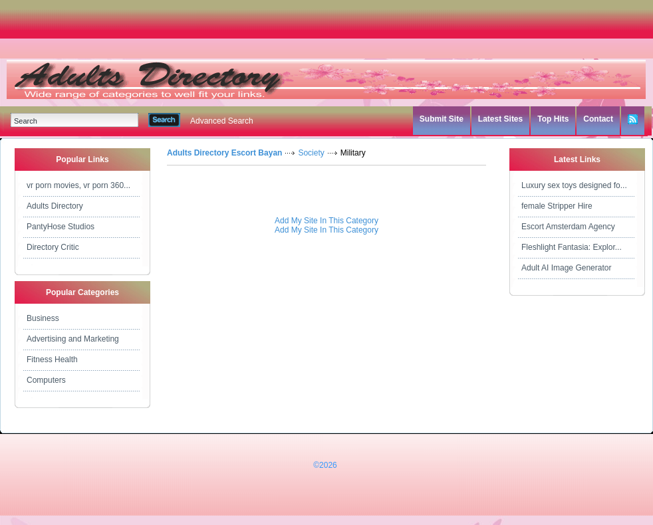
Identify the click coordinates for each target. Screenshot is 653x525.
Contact (598, 119)
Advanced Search (221, 121)
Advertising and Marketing (73, 339)
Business (43, 318)
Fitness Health (52, 359)
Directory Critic (53, 247)
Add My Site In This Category (326, 220)
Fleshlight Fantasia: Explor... (571, 247)
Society (311, 153)
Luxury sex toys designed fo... (574, 185)
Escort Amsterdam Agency (568, 226)
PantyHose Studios (60, 226)
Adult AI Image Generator (566, 267)
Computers (46, 380)
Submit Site (441, 119)
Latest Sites (500, 119)
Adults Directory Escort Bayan (224, 153)
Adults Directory (55, 206)
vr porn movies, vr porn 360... (78, 185)
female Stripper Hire (556, 206)
